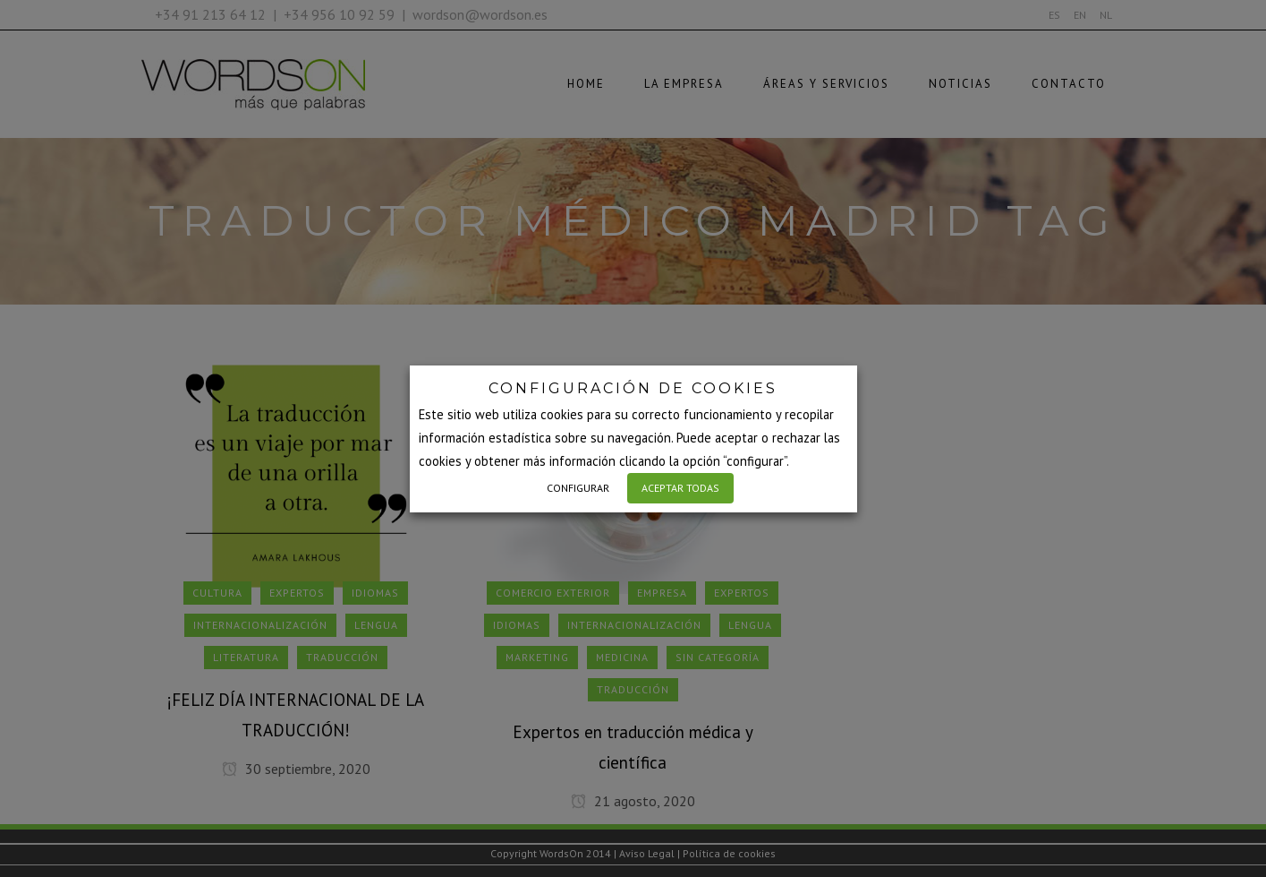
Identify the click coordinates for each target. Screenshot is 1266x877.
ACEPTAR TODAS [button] (680, 487)
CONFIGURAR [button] (578, 487)
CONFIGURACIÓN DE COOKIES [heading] (633, 388)
